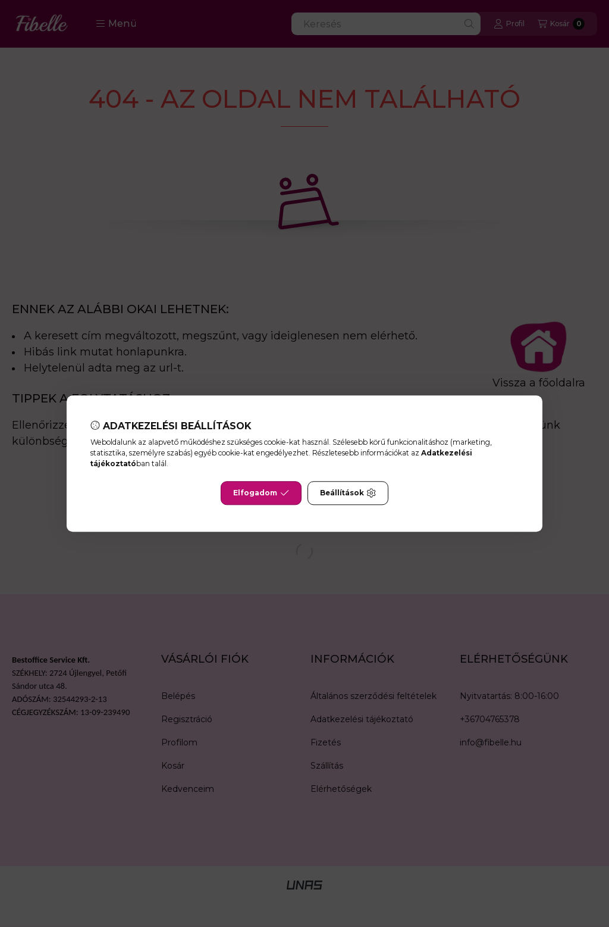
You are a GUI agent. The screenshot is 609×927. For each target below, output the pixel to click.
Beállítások (348, 493)
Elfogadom (261, 493)
